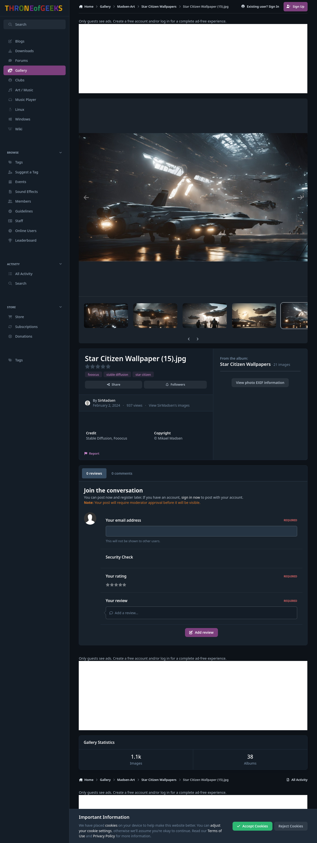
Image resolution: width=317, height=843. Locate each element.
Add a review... (123, 612)
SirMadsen (107, 400)
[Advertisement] (193, 58)
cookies (111, 825)
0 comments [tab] (122, 473)
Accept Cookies (252, 826)
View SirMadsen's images (169, 405)
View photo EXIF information (260, 382)
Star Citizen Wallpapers (245, 364)
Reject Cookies (291, 826)
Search (17, 24)
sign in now (191, 497)
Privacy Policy (104, 836)
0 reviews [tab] (94, 473)
